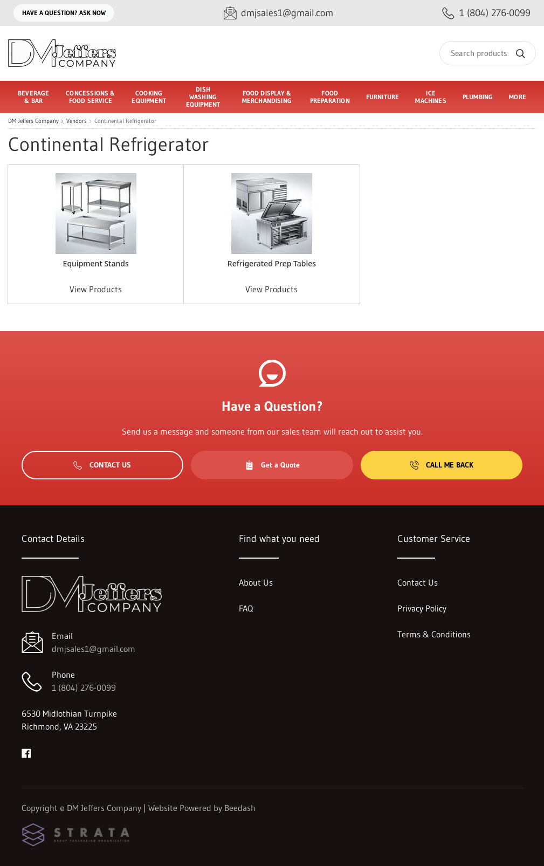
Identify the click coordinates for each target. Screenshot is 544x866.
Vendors (76, 121)
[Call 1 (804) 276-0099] (486, 13)
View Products (96, 289)
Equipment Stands (96, 263)
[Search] (487, 53)
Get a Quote (272, 465)
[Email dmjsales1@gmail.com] (278, 13)
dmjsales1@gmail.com (93, 648)
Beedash (240, 807)
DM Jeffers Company (33, 121)
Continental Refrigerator (125, 121)
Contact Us (102, 465)
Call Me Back (441, 465)
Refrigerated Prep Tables (272, 263)
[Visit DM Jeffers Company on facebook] (26, 752)
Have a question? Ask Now (64, 13)
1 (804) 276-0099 (84, 687)
